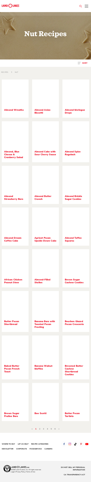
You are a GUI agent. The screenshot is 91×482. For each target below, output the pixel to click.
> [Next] (58, 429)
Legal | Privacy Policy (18, 472)
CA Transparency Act (74, 475)
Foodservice (36, 449)
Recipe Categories (39, 444)
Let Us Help (23, 444)
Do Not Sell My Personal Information (73, 469)
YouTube (86, 444)
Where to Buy (8, 444)
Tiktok (75, 444)
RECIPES (4, 72)
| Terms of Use (30, 472)
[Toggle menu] (86, 6)
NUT (16, 72)
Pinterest (81, 444)
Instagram (69, 444)
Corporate (21, 449)
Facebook (64, 444)
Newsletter (7, 449)
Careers (48, 449)
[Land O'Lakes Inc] (21, 467)
